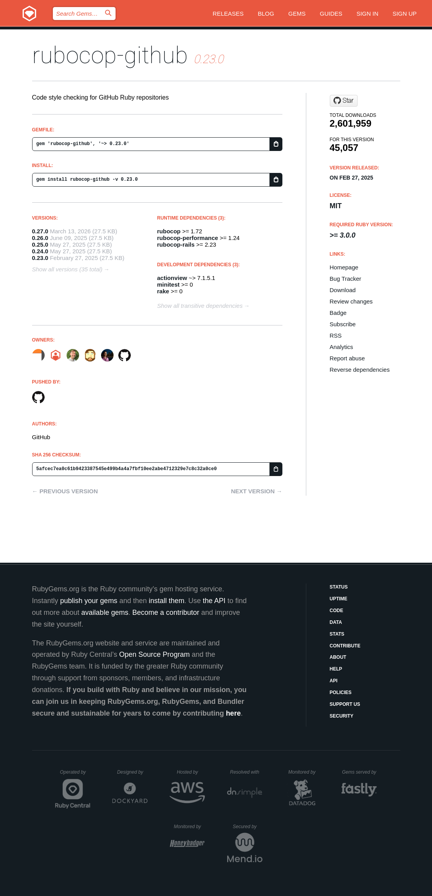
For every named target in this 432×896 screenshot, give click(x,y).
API (334, 680)
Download (343, 290)
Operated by (75, 774)
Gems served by (359, 772)
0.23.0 (40, 257)
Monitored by (304, 772)
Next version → (256, 491)
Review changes (351, 301)
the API (214, 601)
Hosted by (191, 772)
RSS (336, 335)
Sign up (404, 13)
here (233, 713)
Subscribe (343, 324)
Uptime (338, 599)
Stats (337, 634)
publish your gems (88, 601)
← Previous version (65, 491)
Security (342, 716)
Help (336, 669)
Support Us (345, 704)
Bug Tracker (346, 278)
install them (166, 601)
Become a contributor (165, 612)
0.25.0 (40, 244)
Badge (338, 312)
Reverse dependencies (360, 369)
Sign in (367, 13)
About (338, 657)
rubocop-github (110, 55)
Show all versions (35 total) (67, 269)
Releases (228, 13)
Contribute (345, 646)
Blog (266, 13)
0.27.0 (40, 231)
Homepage (344, 267)
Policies (341, 692)
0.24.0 (40, 251)
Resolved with (246, 772)
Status (339, 587)
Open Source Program (154, 654)
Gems (296, 13)
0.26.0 (40, 237)
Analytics (341, 346)
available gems (104, 612)
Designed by (132, 772)
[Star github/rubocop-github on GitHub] (344, 101)
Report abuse (347, 358)
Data (336, 622)
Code (336, 610)
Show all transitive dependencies (199, 305)
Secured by (247, 826)
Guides (331, 13)
